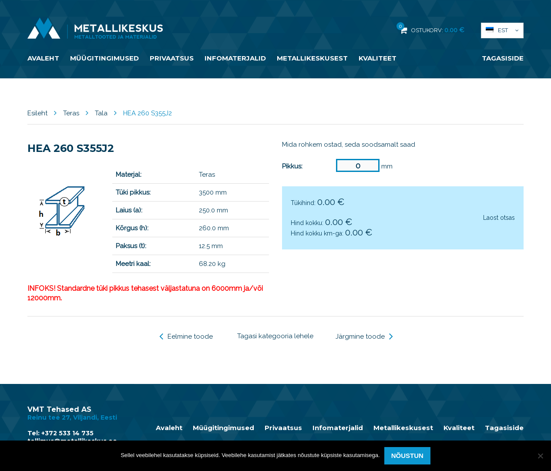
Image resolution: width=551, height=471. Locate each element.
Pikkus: (292, 166)
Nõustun (407, 455)
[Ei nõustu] (540, 455)
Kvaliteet (377, 58)
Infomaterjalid (235, 58)
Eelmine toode (186, 336)
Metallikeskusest (312, 58)
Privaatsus (172, 58)
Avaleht (43, 58)
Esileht (37, 113)
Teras (71, 113)
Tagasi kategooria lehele (275, 336)
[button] (502, 30)
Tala (101, 113)
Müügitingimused (104, 58)
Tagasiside (503, 58)
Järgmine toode (364, 336)
